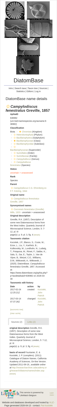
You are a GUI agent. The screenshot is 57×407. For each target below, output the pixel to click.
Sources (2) (16, 322)
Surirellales (20, 153)
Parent (13, 184)
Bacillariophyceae (23, 141)
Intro (11, 88)
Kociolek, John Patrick (42, 292)
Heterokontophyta (23, 134)
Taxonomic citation (19, 238)
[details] (37, 235)
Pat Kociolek (47, 405)
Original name (17, 195)
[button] (8, 106)
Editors (30, 91)
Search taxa (20, 88)
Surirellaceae (21, 156)
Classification (17, 128)
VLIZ (51, 402)
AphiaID (14, 114)
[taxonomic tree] (16, 310)
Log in (38, 91)
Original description (20, 215)
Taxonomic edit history (21, 282)
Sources (43, 88)
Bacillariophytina (22, 138)
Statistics (20, 91)
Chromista (25, 131)
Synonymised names (20, 205)
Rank (12, 176)
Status (13, 169)
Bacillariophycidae (23, 144)
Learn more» (52, 394)
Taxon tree (33, 88)
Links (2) (31, 322)
